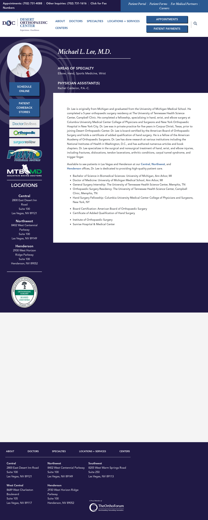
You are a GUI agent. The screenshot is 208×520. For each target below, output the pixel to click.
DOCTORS (33, 451)
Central (24, 196)
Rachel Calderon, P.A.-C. (74, 88)
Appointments (167, 19)
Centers (61, 28)
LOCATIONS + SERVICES (92, 451)
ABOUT (10, 451)
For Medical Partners (184, 4)
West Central (15, 485)
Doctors (76, 21)
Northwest (24, 221)
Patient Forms (158, 4)
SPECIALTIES (59, 451)
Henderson (24, 246)
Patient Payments (167, 28)
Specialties (95, 21)
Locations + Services (123, 21)
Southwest (95, 463)
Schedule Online (24, 89)
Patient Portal (137, 4)
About (60, 21)
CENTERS (124, 451)
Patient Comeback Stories (24, 108)
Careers (164, 8)
